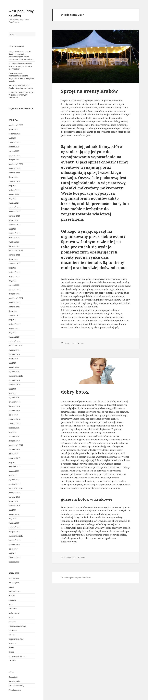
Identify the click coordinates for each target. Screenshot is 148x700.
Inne (10, 604)
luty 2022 (12, 281)
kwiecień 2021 (15, 324)
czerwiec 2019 (14, 384)
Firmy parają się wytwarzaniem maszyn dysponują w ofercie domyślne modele (21, 77)
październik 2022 (16, 250)
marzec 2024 (14, 194)
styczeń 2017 (14, 479)
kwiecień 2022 (15, 272)
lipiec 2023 (13, 220)
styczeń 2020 (14, 371)
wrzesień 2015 (15, 540)
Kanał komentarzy (16, 685)
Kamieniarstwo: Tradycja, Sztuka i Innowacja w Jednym (21, 86)
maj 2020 (12, 363)
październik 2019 (16, 376)
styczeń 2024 (14, 203)
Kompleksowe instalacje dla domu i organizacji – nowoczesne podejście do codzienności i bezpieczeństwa (21, 55)
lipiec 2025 (13, 129)
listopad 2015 (14, 531)
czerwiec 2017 (14, 458)
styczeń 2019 (14, 397)
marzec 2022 (14, 276)
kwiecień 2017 (15, 467)
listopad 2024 (14, 160)
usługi (11, 652)
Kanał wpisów (14, 681)
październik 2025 (16, 125)
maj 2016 (12, 510)
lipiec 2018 (13, 415)
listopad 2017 (14, 441)
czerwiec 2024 (14, 181)
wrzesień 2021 (15, 302)
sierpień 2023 (14, 216)
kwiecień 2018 (15, 423)
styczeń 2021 (14, 337)
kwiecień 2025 (15, 142)
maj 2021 (12, 320)
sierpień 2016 (14, 497)
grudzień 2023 (15, 207)
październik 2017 (16, 445)
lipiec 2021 (13, 311)
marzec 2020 (14, 367)
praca (11, 617)
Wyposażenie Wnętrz (17, 656)
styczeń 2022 (14, 285)
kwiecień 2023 (15, 233)
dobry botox (75, 392)
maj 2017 (12, 462)
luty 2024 (12, 198)
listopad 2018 (14, 406)
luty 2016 (12, 518)
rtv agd (11, 634)
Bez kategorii (14, 582)
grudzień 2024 (15, 155)
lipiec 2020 (13, 358)
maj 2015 (12, 553)
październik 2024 (16, 164)
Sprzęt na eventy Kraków (89, 91)
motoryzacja (14, 613)
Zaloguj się (13, 677)
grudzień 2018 (15, 402)
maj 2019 (12, 389)
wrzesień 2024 (15, 168)
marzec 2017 (14, 471)
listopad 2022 (14, 246)
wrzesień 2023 (15, 211)
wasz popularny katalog (21, 13)
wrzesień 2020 (15, 350)
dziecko (12, 595)
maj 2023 (12, 229)
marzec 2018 (14, 428)
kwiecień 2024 (15, 190)
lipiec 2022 (13, 259)
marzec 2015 (14, 562)
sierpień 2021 (14, 307)
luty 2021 (12, 332)
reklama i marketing (17, 626)
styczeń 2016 (14, 523)
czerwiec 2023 (14, 224)
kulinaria (13, 608)
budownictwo (14, 591)
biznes (11, 587)
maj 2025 (12, 138)
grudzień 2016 (15, 484)
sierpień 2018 (14, 410)
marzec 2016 (14, 514)
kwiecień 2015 (15, 557)
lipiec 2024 (13, 177)
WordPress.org (15, 690)
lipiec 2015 (13, 549)
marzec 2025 (14, 147)
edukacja (12, 600)
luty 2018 (12, 432)
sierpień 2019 (14, 380)
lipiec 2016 (13, 501)
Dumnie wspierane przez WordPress (76, 577)
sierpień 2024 (14, 173)
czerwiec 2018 (14, 419)
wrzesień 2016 (15, 492)
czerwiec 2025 (14, 134)
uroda (11, 647)
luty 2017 (12, 475)
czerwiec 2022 (14, 263)
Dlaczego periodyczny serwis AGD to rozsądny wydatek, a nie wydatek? (20, 66)
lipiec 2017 (13, 454)
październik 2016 (16, 488)
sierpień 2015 (14, 544)
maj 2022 (12, 268)
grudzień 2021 (15, 289)
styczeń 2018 (14, 436)
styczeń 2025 (14, 151)
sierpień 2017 (14, 449)
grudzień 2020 (15, 341)
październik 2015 (16, 536)
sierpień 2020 (14, 354)
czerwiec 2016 (14, 505)
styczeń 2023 (14, 242)
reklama (12, 621)
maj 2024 (12, 186)
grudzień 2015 (15, 527)
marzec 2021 (14, 328)
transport (12, 643)
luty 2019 (12, 393)
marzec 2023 (14, 237)
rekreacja (13, 630)
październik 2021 (16, 298)
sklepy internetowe (16, 639)
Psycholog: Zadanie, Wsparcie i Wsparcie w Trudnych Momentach (21, 95)
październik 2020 (16, 345)
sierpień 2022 (14, 255)
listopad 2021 (14, 294)
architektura (14, 578)
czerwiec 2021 (14, 315)
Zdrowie (12, 660)
